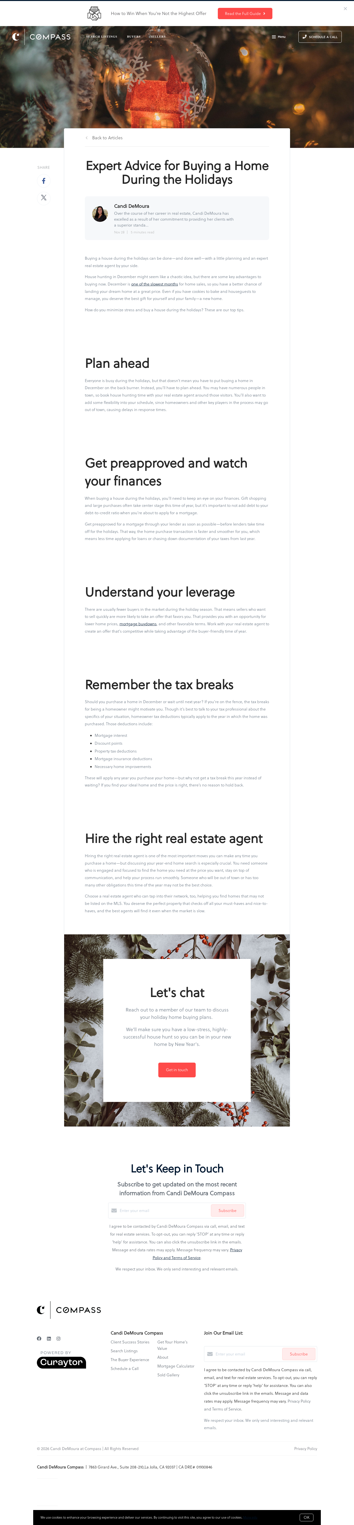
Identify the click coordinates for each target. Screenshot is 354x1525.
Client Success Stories (130, 1342)
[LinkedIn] (49, 1339)
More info (250, 1517)
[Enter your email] (164, 1210)
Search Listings (101, 36)
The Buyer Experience (130, 1359)
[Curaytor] (61, 1367)
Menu (278, 37)
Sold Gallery (168, 1375)
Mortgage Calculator (175, 1366)
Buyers (134, 36)
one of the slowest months (154, 284)
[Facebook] (39, 1339)
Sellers (158, 36)
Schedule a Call (125, 1368)
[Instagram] (58, 1339)
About (162, 1357)
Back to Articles (107, 138)
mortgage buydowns (138, 624)
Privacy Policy (305, 1448)
